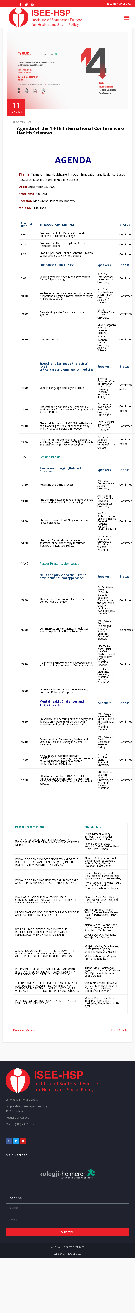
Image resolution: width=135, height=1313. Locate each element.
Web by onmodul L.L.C (67, 1253)
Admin (20, 122)
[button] (126, 17)
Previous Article (24, 1030)
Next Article (119, 1030)
